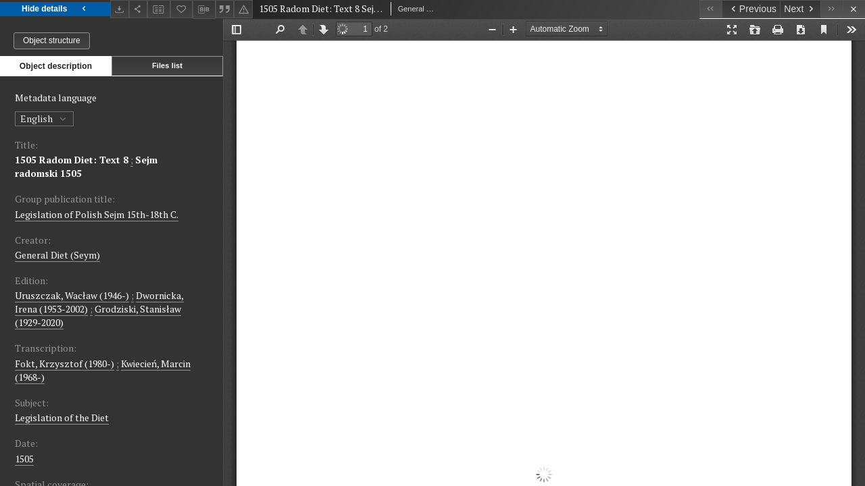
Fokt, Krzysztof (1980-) (64, 363)
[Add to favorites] (181, 9)
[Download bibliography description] (204, 9)
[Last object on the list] (831, 9)
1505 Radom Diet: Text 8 (71, 159)
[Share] (138, 9)
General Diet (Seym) (57, 254)
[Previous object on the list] (751, 9)
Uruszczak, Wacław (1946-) (72, 295)
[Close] (854, 9)
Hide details (55, 9)
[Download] (119, 9)
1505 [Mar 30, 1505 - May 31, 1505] (24, 458)
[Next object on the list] (800, 9)
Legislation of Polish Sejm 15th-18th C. (96, 214)
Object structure (51, 40)
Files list (167, 65)
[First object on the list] (710, 9)
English (44, 118)
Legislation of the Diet (62, 417)
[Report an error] (243, 9)
